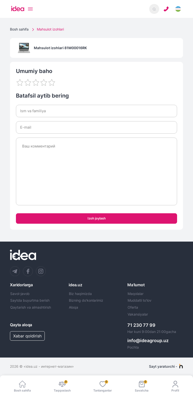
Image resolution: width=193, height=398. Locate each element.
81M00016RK (75, 48)
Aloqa (73, 307)
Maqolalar (136, 294)
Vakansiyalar (138, 314)
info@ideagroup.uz (148, 340)
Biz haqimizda (80, 294)
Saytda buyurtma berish (29, 300)
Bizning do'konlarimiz (86, 300)
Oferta (133, 307)
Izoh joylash (97, 218)
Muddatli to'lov (139, 300)
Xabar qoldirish (27, 335)
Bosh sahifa (19, 29)
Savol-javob (20, 294)
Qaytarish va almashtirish (30, 307)
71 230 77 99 (141, 325)
